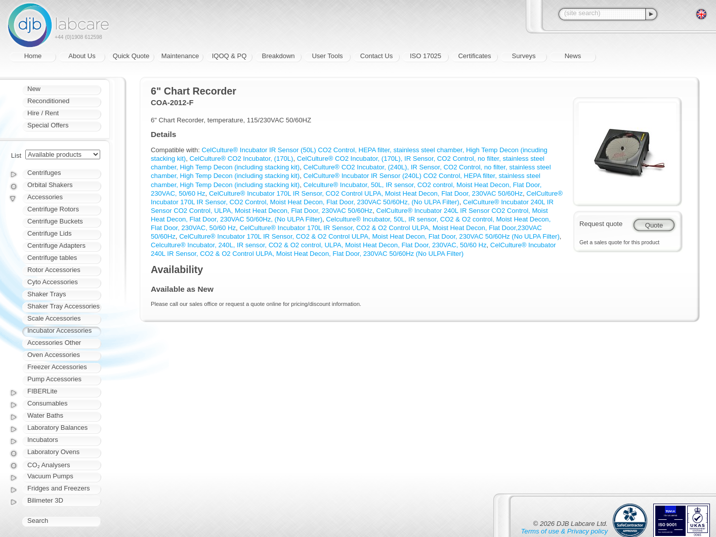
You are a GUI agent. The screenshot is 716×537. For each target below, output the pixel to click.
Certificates (474, 56)
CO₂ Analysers (48, 465)
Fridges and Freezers (58, 488)
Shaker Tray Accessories (63, 306)
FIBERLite (42, 391)
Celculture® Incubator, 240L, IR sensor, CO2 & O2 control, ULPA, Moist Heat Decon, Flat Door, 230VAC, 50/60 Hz (319, 245)
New (33, 89)
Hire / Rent (43, 113)
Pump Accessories (54, 379)
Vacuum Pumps (50, 476)
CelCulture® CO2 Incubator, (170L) (241, 158)
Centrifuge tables (52, 257)
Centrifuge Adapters (56, 245)
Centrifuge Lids (49, 233)
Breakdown (278, 56)
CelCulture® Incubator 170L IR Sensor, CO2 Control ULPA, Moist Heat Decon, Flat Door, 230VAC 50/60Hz (366, 193)
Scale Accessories (54, 318)
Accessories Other (54, 342)
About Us (81, 56)
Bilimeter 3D (45, 500)
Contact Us (376, 56)
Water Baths (45, 415)
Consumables (47, 403)
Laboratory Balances (57, 427)
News (573, 56)
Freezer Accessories (57, 367)
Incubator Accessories (59, 330)
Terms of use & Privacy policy (564, 531)
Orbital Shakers (50, 185)
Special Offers (47, 125)
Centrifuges (44, 172)
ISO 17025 (425, 56)
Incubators (42, 439)
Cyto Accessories (52, 282)
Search (37, 520)
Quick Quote (131, 56)
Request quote (600, 224)
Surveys (524, 56)
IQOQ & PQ (229, 56)
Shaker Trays (46, 294)
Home (33, 56)
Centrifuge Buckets (55, 221)
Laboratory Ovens (53, 452)
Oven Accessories (53, 355)
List (16, 155)
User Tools (327, 56)
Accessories (45, 197)
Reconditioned (48, 101)
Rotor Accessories (53, 270)
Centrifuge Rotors (53, 209)
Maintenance (180, 56)
